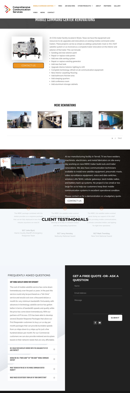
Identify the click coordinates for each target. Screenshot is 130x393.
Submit (115, 318)
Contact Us (28, 65)
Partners (107, 6)
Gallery (117, 6)
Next (120, 138)
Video (35, 12)
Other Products (84, 6)
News (42, 12)
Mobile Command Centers (43, 6)
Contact (51, 12)
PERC (60, 6)
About (98, 6)
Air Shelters (70, 6)
